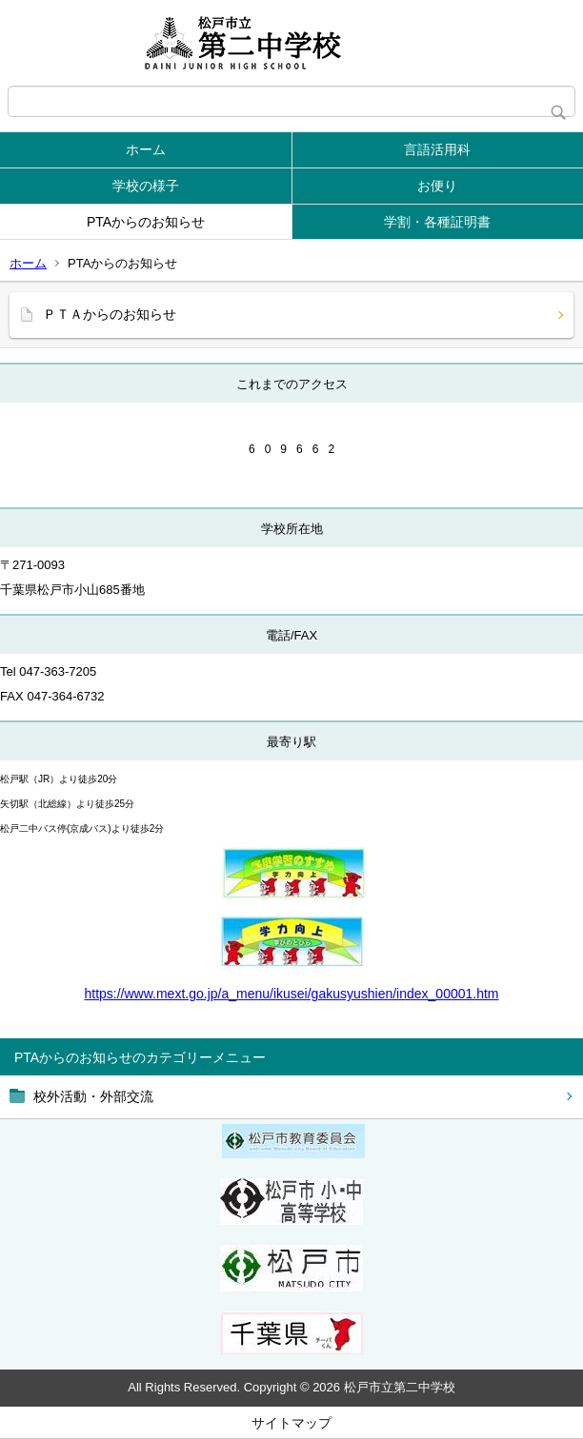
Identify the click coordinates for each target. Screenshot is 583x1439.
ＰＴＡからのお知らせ (109, 314)
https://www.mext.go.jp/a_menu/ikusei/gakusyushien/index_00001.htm (291, 993)
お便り (437, 185)
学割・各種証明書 (437, 221)
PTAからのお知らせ (146, 221)
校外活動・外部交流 (93, 1096)
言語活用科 (437, 149)
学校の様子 (145, 185)
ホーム (146, 149)
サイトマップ (291, 1422)
